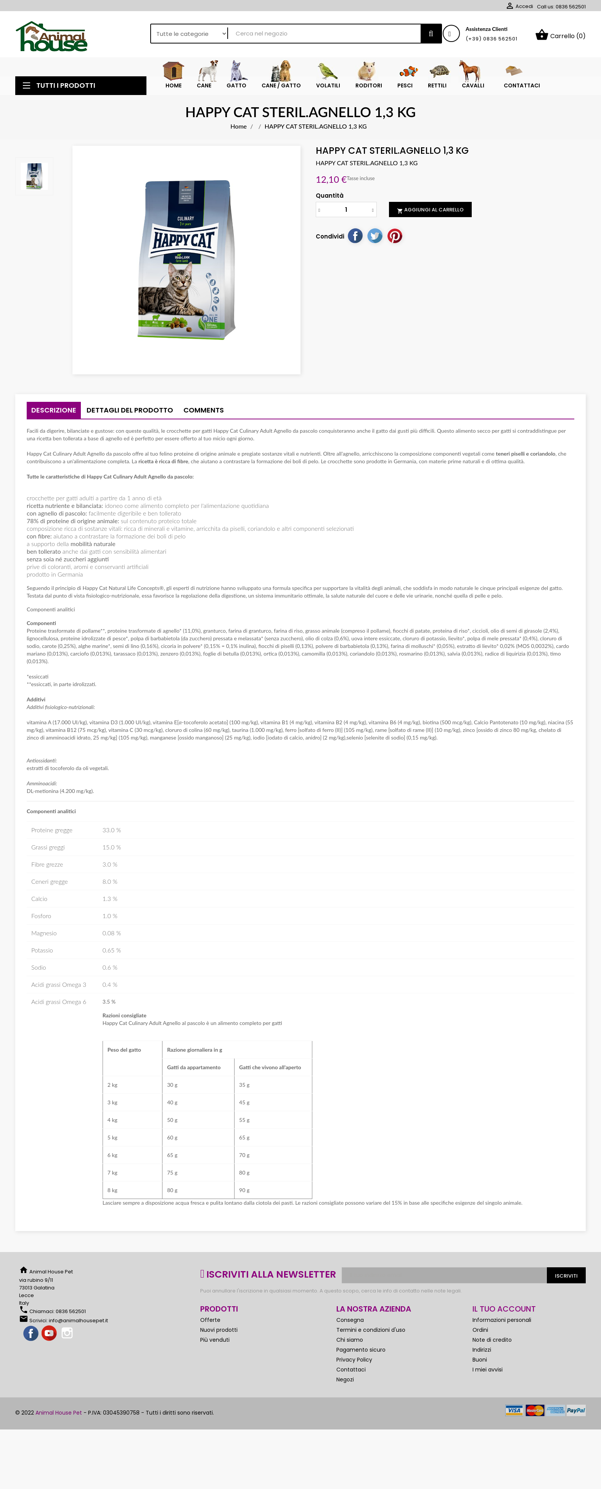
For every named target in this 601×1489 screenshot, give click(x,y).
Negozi (345, 1382)
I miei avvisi (487, 1372)
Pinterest (394, 238)
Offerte (210, 1322)
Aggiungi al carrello (430, 213)
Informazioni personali (501, 1322)
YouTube (49, 1336)
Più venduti (215, 1342)
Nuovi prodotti (219, 1332)
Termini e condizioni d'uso (370, 1332)
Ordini (480, 1332)
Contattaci (351, 1372)
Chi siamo (349, 1342)
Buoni (479, 1362)
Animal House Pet (58, 1415)
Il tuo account (504, 1311)
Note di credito (492, 1342)
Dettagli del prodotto (130, 412)
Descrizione (53, 412)
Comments (203, 412)
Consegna (350, 1322)
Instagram (67, 1336)
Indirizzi (481, 1352)
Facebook (31, 1336)
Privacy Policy (354, 1362)
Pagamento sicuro (361, 1352)
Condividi (355, 238)
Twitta (374, 238)
